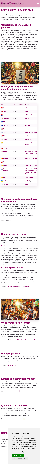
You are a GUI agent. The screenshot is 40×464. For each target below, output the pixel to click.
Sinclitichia (27, 158)
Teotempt (37, 158)
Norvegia (5, 148)
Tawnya (35, 172)
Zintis (30, 139)
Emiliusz (36, 151)
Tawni (30, 172)
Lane (26, 170)
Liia (32, 121)
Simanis (27, 139)
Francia (5, 128)
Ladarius (27, 168)
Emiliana (31, 165)
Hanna (26, 148)
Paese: (3, 391)
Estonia (5, 121)
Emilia (26, 107)
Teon (32, 181)
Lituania (5, 142)
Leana (28, 121)
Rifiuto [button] (20, 455)
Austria (5, 107)
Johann (30, 107)
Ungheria (5, 184)
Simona (36, 165)
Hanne (30, 148)
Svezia (4, 177)
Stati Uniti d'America (5, 169)
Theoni (31, 132)
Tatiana (37, 170)
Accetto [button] (15, 455)
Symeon (27, 153)
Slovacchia (6, 162)
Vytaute (27, 144)
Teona (32, 158)
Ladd (31, 168)
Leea (28, 125)
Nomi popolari (12, 365)
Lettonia (5, 139)
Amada (26, 165)
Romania (5, 158)
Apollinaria (27, 181)
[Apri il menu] (38, 3)
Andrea (26, 162)
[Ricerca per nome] (24, 419)
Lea (26, 121)
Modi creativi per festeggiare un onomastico (23, 340)
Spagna (5, 165)
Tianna (26, 174)
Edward (27, 151)
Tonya (30, 174)
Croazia (5, 115)
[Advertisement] (20, 56)
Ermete (26, 135)
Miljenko (32, 115)
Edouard (27, 128)
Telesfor (36, 153)
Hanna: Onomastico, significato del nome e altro (21, 286)
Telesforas (33, 142)
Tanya (32, 170)
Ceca (4, 111)
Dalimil (26, 111)
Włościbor (27, 155)
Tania (29, 170)
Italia (4, 135)
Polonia (5, 151)
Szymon (32, 153)
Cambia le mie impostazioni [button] (19, 458)
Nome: (3, 418)
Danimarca (6, 118)
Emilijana (27, 115)
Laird (34, 168)
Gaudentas (27, 142)
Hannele (31, 177)
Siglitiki (27, 132)
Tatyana (27, 172)
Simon (26, 184)
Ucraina (5, 181)
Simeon (27, 118)
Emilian (31, 151)
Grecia (4, 132)
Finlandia (5, 125)
